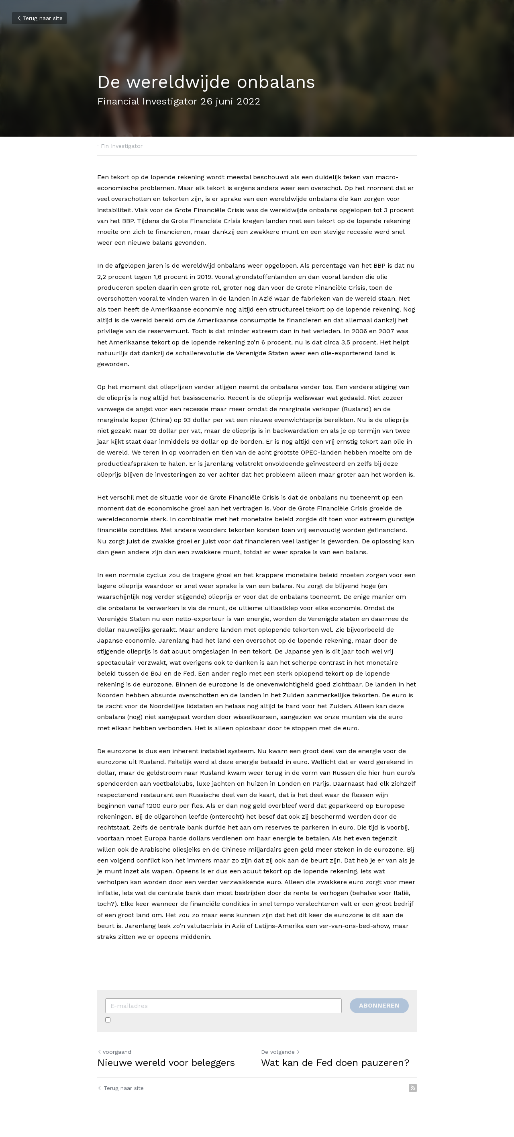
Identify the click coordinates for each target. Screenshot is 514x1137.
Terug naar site (39, 18)
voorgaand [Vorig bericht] (114, 1052)
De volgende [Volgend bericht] (280, 1052)
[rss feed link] (413, 1088)
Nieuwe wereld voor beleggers (166, 1062)
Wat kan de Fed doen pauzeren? (335, 1062)
